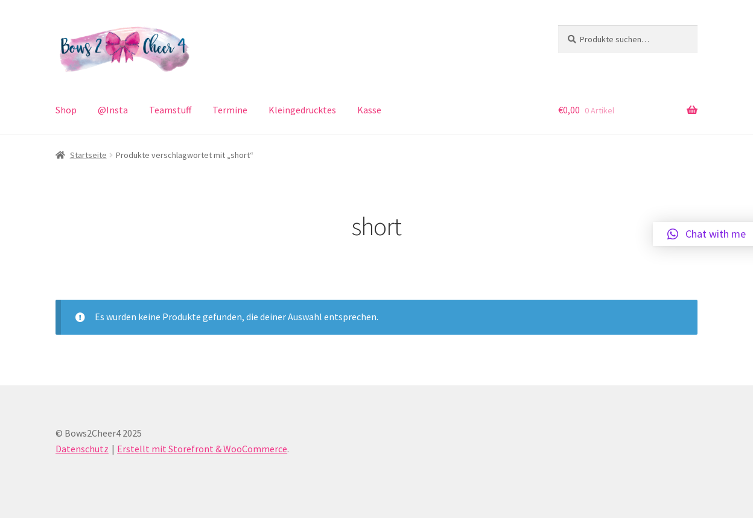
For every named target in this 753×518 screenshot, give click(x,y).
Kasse (369, 110)
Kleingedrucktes (302, 110)
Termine (229, 110)
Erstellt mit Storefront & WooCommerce (202, 449)
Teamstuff (170, 110)
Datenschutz (82, 449)
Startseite (88, 155)
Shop (66, 110)
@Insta (113, 110)
